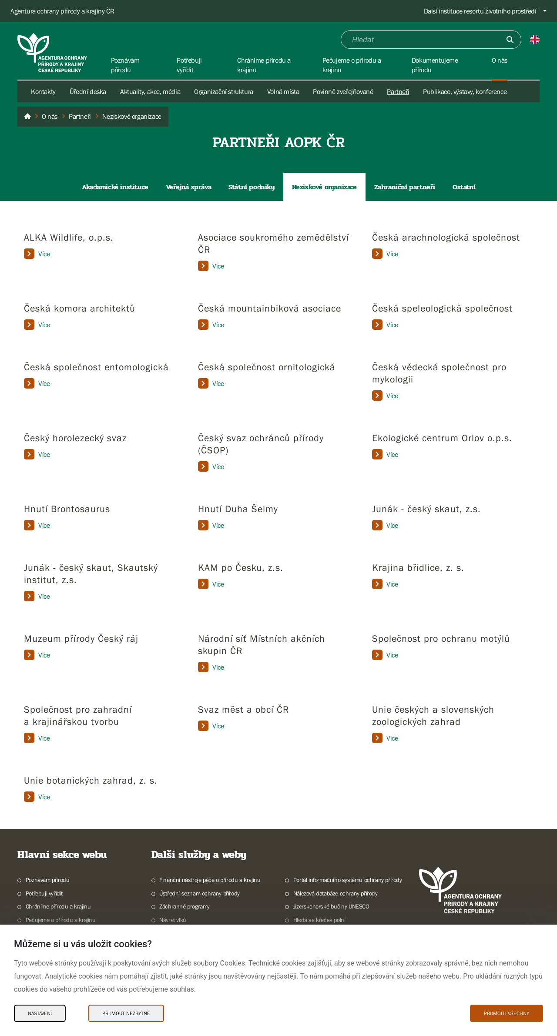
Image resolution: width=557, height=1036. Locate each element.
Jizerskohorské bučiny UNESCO (331, 906)
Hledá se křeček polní (319, 919)
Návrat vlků (172, 919)
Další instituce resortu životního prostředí (480, 11)
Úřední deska (88, 91)
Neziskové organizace (324, 186)
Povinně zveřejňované (343, 91)
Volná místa (283, 91)
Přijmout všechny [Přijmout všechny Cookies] (506, 1013)
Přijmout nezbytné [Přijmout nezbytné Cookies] (126, 1013)
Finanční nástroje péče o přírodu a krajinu (209, 879)
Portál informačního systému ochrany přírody (347, 879)
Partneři (398, 91)
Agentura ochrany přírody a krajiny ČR (62, 11)
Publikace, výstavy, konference (465, 91)
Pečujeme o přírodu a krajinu (61, 919)
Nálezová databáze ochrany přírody (335, 893)
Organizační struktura (223, 91)
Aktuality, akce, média (150, 91)
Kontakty (43, 91)
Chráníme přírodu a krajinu (58, 906)
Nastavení (40, 1013)
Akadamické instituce (115, 186)
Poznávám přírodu (48, 879)
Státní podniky (251, 186)
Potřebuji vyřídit (44, 893)
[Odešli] (510, 39)
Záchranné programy (184, 906)
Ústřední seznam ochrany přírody (199, 893)
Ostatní (464, 186)
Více (37, 253)
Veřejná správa (188, 186)
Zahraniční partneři (404, 186)
